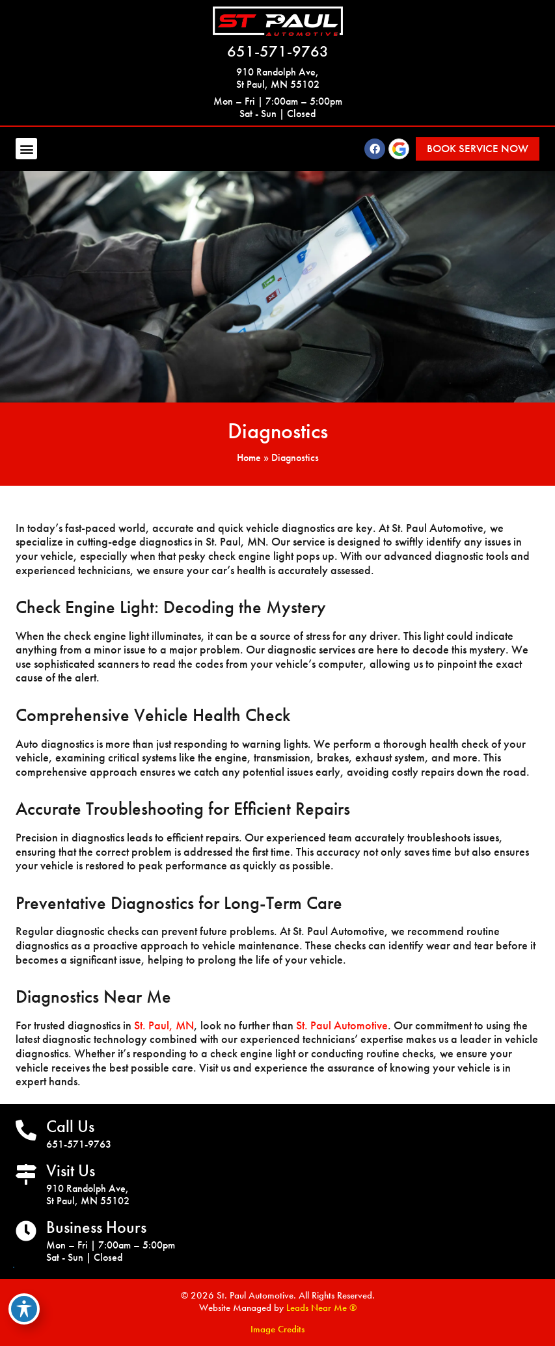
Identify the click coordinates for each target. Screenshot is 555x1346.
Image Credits (277, 1329)
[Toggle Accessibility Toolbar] (24, 1309)
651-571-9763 (278, 51)
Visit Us (70, 1170)
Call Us (70, 1126)
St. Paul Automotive (342, 1025)
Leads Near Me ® (321, 1307)
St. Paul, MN (164, 1025)
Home (249, 457)
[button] (26, 148)
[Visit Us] (26, 1174)
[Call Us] (26, 1130)
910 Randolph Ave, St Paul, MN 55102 (277, 78)
